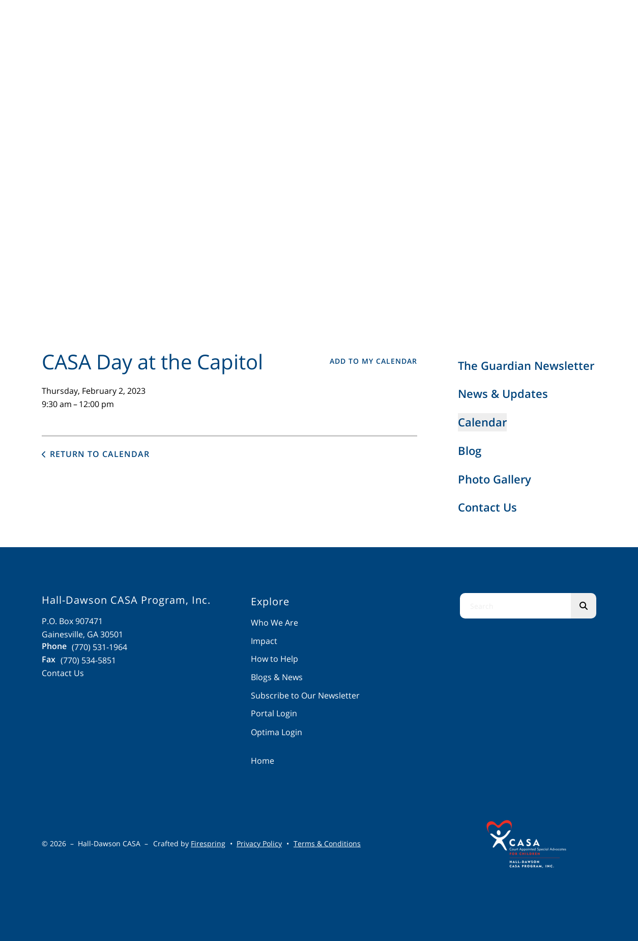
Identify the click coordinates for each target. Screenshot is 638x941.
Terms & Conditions (327, 843)
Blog (469, 450)
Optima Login (276, 732)
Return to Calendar (100, 454)
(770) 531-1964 (99, 647)
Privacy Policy (259, 843)
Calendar (482, 421)
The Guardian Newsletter (526, 365)
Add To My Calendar (373, 361)
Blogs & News (277, 677)
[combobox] (515, 606)
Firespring (208, 843)
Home (262, 760)
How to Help (274, 658)
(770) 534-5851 (88, 660)
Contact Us (487, 507)
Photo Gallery (494, 479)
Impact (264, 641)
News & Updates (503, 393)
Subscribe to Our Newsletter (305, 695)
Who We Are (274, 622)
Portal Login (274, 713)
